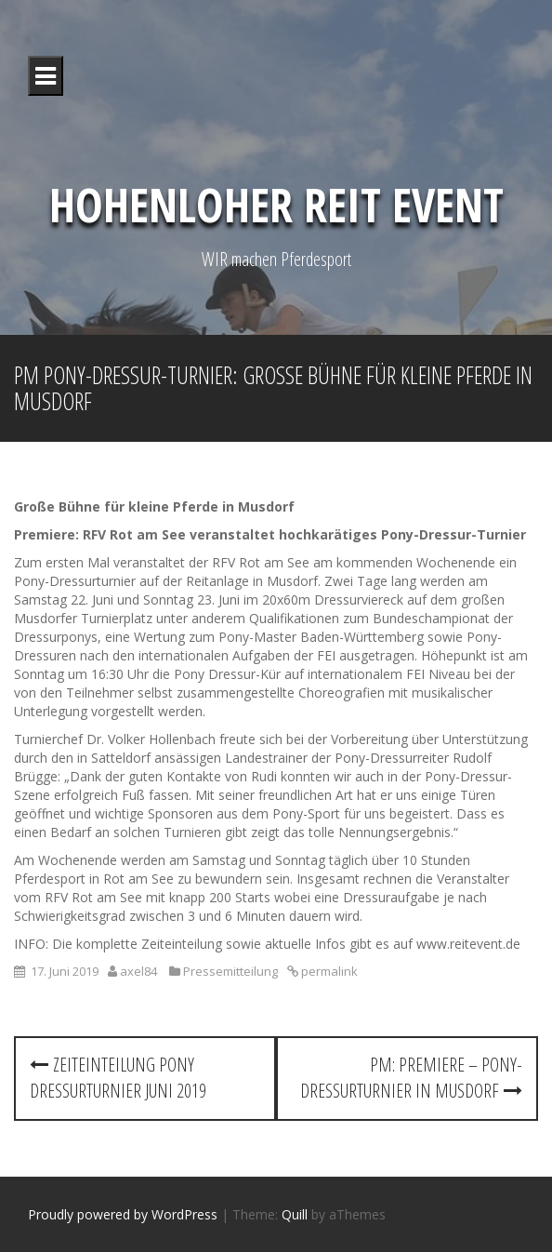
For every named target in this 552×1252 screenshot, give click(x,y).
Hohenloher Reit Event (276, 204)
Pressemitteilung (230, 971)
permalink (328, 971)
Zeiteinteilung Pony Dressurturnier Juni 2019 (118, 1078)
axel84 (138, 971)
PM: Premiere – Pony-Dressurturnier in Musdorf (411, 1078)
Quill (295, 1214)
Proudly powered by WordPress (122, 1214)
